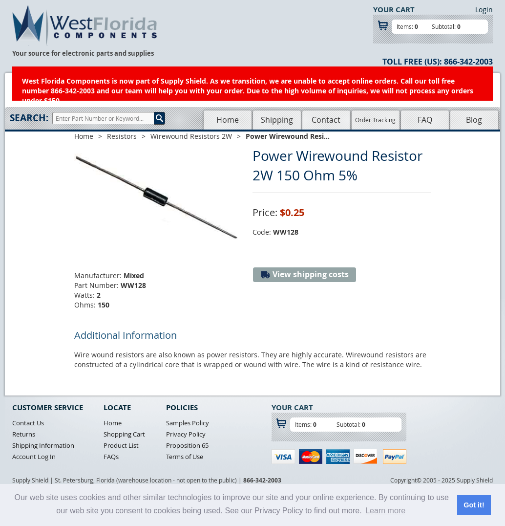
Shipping (277, 119)
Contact (326, 119)
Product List (121, 445)
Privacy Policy (186, 434)
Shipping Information (43, 445)
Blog (474, 119)
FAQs (111, 456)
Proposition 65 (187, 445)
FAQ (425, 119)
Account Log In (34, 456)
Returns (23, 434)
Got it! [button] (473, 505)
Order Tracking (375, 120)
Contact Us (28, 422)
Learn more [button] (385, 510)
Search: (29, 118)
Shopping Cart (124, 434)
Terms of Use (184, 456)
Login (484, 9)
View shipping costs (304, 274)
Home (227, 119)
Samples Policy (187, 422)
